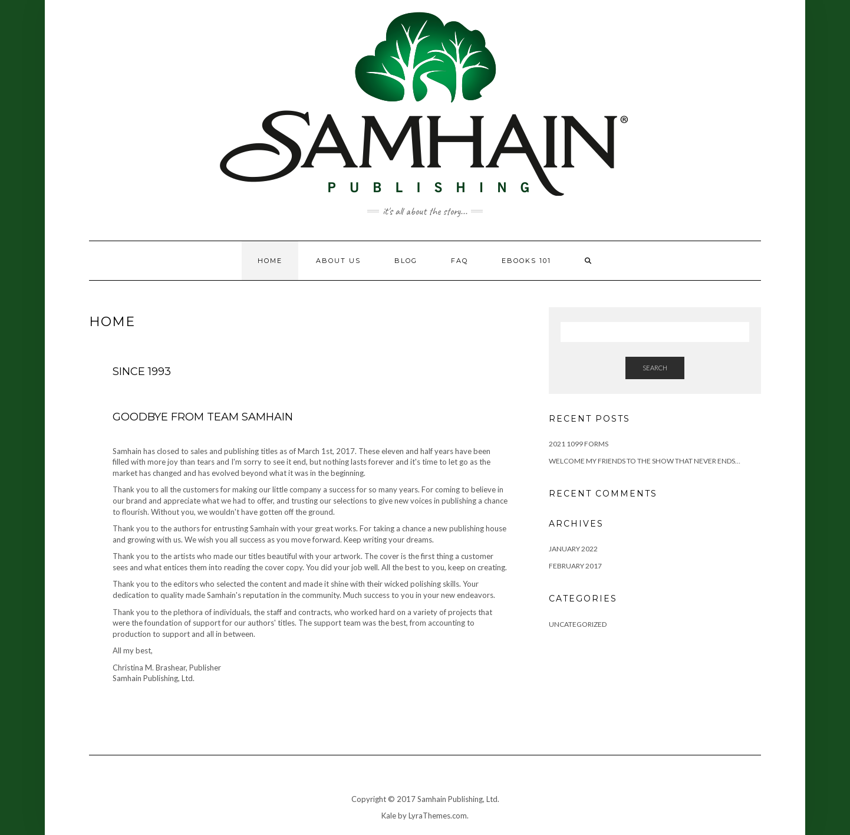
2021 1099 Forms (578, 443)
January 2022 (573, 548)
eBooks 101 (526, 261)
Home (270, 261)
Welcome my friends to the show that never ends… (644, 460)
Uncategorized (578, 624)
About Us (338, 261)
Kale (388, 815)
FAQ (459, 261)
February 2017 (575, 565)
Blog (405, 261)
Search (655, 368)
